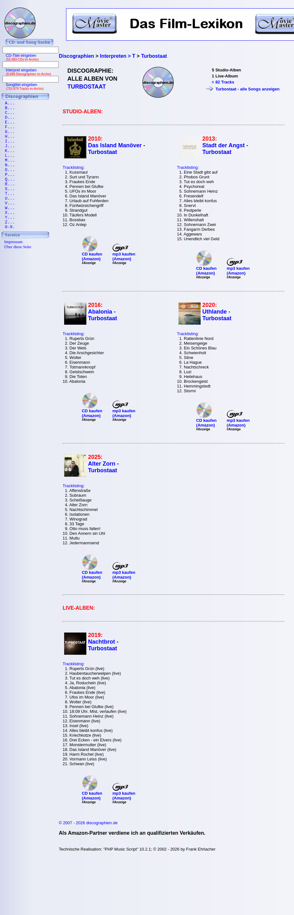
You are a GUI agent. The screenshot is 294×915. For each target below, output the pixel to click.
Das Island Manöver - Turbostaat (116, 148)
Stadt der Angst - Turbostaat (225, 148)
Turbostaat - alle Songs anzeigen (247, 89)
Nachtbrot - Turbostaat (103, 645)
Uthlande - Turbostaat (216, 315)
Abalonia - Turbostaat (102, 315)
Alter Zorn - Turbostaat (103, 467)
